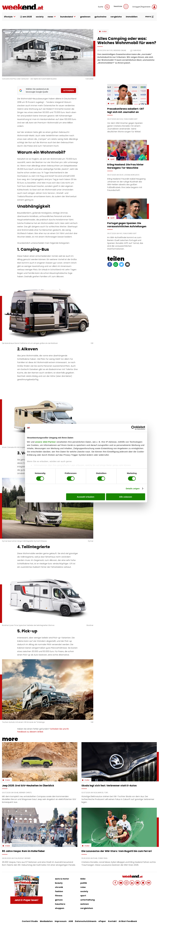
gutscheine (100, 16)
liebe (83, 878)
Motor (104, 31)
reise (83, 887)
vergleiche (116, 16)
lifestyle (10, 16)
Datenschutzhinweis (85, 921)
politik (83, 883)
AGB (71, 921)
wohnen (84, 904)
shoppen (59, 908)
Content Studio (30, 921)
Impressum (61, 921)
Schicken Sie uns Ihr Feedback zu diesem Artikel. (43, 730)
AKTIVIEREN (68, 91)
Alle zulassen (125, 497)
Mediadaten (46, 921)
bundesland (68, 16)
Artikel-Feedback (128, 921)
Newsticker (121, 6)
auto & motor (62, 878)
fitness (58, 895)
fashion (59, 891)
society (40, 16)
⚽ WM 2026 (26, 16)
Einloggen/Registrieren (144, 6)
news (52, 16)
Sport (112, 103)
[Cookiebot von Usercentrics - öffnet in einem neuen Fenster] (133, 428)
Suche (104, 6)
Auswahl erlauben (85, 497)
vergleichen (86, 908)
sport (83, 895)
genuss (59, 899)
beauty (59, 883)
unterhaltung (87, 899)
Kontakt (112, 921)
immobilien (132, 16)
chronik (59, 887)
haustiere (60, 904)
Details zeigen (133, 488)
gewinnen (85, 16)
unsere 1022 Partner (45, 442)
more (149, 16)
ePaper (102, 921)
